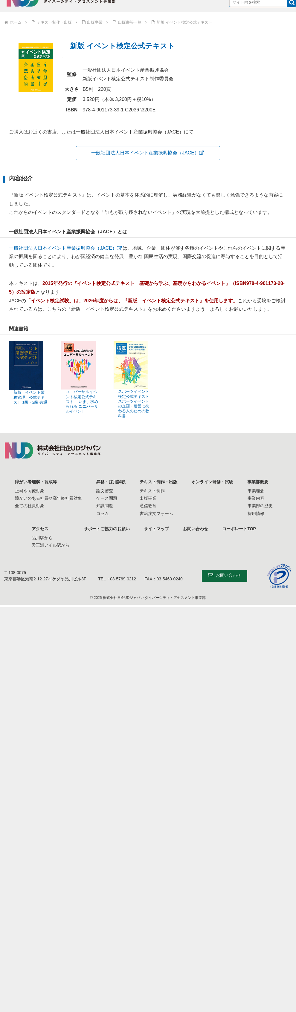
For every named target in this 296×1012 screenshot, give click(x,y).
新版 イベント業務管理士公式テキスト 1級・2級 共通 (30, 397)
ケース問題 (106, 498)
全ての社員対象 (29, 505)
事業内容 (256, 498)
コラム (102, 513)
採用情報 (256, 513)
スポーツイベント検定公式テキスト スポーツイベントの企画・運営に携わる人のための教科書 (133, 403)
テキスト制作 (152, 490)
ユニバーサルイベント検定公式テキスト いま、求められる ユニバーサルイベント (82, 401)
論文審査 (104, 490)
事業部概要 (258, 481)
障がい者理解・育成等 (36, 481)
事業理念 (256, 490)
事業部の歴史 (260, 505)
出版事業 (148, 498)
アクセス (39, 528)
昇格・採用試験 (110, 481)
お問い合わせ (195, 528)
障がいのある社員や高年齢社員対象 (48, 498)
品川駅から (41, 537)
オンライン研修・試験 (213, 481)
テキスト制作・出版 (158, 481)
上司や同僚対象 (29, 490)
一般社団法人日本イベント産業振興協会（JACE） (145, 152)
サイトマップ (156, 528)
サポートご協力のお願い (106, 528)
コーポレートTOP (240, 528)
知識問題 (104, 505)
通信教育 (148, 505)
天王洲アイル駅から (50, 545)
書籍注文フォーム (156, 513)
